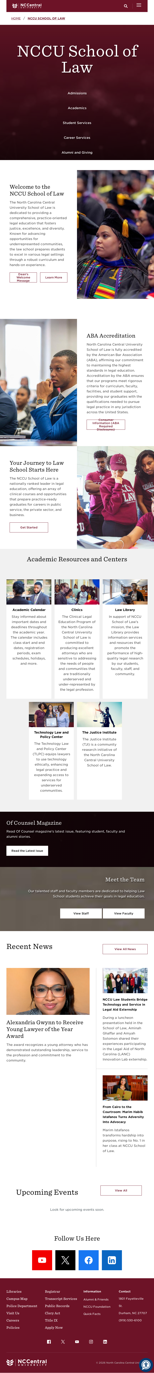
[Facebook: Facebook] (89, 1260)
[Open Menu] (139, 6)
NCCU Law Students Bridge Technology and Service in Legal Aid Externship (125, 1004)
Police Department (21, 1306)
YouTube (76, 1341)
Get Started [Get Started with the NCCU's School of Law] (28, 527)
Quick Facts (91, 1314)
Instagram (90, 1341)
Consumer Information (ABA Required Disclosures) (105, 425)
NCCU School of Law (46, 18)
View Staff (81, 913)
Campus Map (16, 1298)
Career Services (77, 138)
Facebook (48, 1341)
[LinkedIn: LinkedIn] (112, 1260)
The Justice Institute (99, 732)
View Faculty (123, 913)
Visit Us (12, 1313)
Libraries (13, 1291)
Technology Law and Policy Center (51, 735)
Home (16, 18)
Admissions (77, 93)
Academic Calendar (29, 610)
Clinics (76, 610)
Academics (77, 108)
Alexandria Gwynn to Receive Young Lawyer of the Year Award (44, 1029)
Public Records (57, 1306)
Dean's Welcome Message (23, 277)
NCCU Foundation (96, 1306)
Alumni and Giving (77, 152)
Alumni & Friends (95, 1299)
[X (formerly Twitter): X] (65, 1260)
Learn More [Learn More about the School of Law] (56, 278)
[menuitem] (49, 1342)
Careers (12, 1320)
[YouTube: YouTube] (42, 1260)
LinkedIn (104, 1341)
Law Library (125, 610)
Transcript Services (61, 1298)
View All (121, 1190)
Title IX (51, 1320)
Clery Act (52, 1313)
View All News (125, 949)
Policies (12, 1327)
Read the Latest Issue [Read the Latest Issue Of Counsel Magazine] (27, 850)
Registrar (52, 1291)
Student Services (77, 123)
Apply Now (54, 1327)
